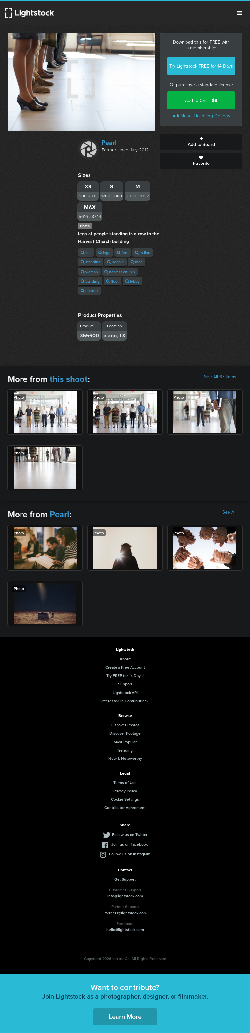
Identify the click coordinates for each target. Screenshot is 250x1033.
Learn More (125, 1016)
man (137, 262)
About (125, 659)
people (115, 262)
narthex (90, 290)
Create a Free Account (125, 667)
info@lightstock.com (125, 896)
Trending (125, 750)
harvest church (119, 271)
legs (104, 252)
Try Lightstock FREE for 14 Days (201, 66)
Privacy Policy (125, 791)
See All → (232, 512)
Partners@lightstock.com (125, 913)
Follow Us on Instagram (129, 854)
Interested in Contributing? (125, 701)
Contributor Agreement (125, 807)
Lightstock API (125, 692)
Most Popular (125, 741)
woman (89, 271)
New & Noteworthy (125, 758)
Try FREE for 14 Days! (125, 675)
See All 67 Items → (223, 377)
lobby (132, 281)
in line (142, 252)
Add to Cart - (201, 100)
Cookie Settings (125, 799)
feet (123, 252)
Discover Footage (125, 733)
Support (125, 684)
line (86, 252)
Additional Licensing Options (201, 115)
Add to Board (201, 142)
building (90, 281)
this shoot (69, 379)
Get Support (125, 879)
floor (112, 281)
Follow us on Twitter (129, 834)
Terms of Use (125, 782)
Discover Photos (125, 725)
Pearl (109, 143)
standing (91, 262)
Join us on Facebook (129, 844)
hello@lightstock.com (125, 929)
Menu (239, 13)
